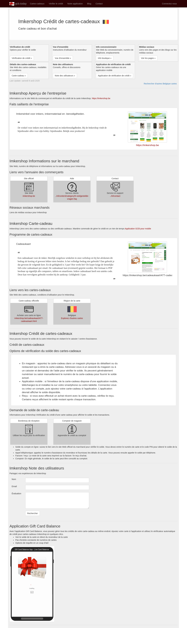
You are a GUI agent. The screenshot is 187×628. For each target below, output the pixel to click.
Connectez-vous (169, 3)
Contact (99, 3)
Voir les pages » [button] (148, 58)
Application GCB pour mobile (138, 228)
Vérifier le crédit (56, 3)
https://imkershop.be (101, 98)
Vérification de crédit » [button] (22, 58)
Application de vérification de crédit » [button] (114, 75)
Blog (89, 3)
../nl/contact (115, 196)
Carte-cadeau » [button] (19, 75)
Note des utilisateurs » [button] (65, 75)
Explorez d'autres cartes (72, 318)
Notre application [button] (75, 3)
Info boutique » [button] (104, 58)
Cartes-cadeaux (37, 3)
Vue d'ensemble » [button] (63, 58)
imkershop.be (29, 196)
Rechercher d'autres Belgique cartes (160, 83)
